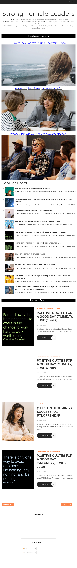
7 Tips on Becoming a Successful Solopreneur (54, 411)
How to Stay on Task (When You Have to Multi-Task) (37, 221)
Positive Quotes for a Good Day (48, 308)
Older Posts (66, 504)
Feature (40, 403)
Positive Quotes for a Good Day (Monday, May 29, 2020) (38, 243)
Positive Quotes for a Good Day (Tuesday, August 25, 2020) (40, 232)
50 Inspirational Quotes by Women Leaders (33, 210)
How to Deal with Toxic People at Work (32, 188)
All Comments (28, 552)
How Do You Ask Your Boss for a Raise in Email (35, 265)
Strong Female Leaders (38, 13)
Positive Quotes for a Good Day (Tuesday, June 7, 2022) (55, 316)
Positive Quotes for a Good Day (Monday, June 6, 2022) (54, 364)
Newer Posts (7, 504)
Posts (25, 549)
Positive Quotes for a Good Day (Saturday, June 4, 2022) (54, 461)
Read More (45, 338)
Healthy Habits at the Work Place (30, 254)
